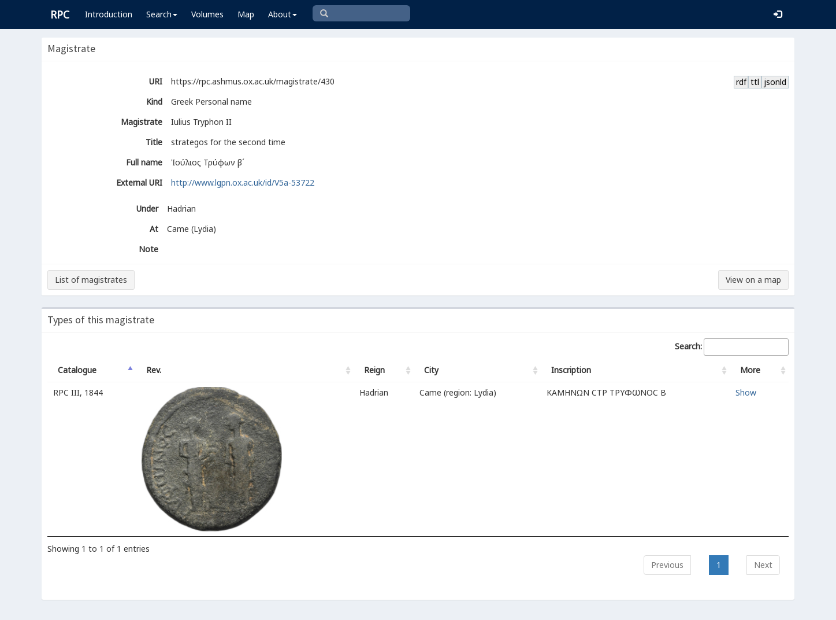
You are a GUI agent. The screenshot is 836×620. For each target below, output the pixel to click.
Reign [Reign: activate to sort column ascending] (374, 369)
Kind (154, 101)
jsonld (775, 81)
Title (154, 141)
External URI (139, 182)
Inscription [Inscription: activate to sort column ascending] (571, 369)
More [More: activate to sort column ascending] (750, 369)
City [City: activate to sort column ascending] (431, 369)
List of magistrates (91, 279)
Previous (667, 564)
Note (148, 248)
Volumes (207, 14)
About (282, 14)
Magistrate (141, 121)
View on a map (753, 279)
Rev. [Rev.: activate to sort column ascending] (153, 369)
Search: (732, 347)
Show (745, 392)
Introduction (108, 14)
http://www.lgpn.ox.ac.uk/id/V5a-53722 (242, 182)
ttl (754, 81)
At (154, 228)
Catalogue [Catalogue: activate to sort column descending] (77, 369)
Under (147, 208)
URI (155, 81)
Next (763, 564)
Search (161, 14)
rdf (741, 81)
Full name (144, 162)
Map (245, 14)
